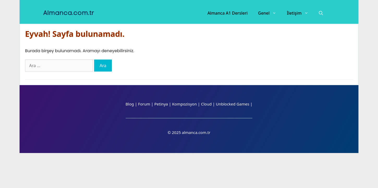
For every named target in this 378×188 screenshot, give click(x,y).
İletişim (300, 13)
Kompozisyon (184, 104)
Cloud (206, 104)
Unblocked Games (232, 104)
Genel (270, 13)
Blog (130, 104)
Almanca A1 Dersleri (228, 13)
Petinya (161, 104)
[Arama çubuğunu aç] (321, 13)
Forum (144, 104)
